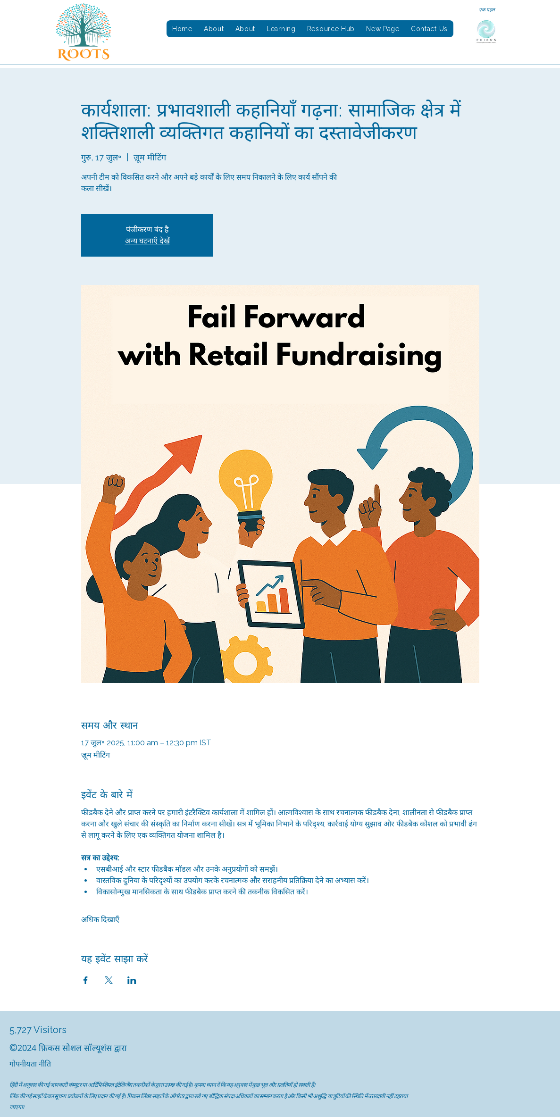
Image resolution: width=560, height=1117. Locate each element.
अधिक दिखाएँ (100, 919)
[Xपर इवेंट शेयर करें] (108, 980)
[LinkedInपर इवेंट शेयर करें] (131, 980)
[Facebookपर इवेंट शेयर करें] (85, 980)
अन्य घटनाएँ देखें (147, 240)
